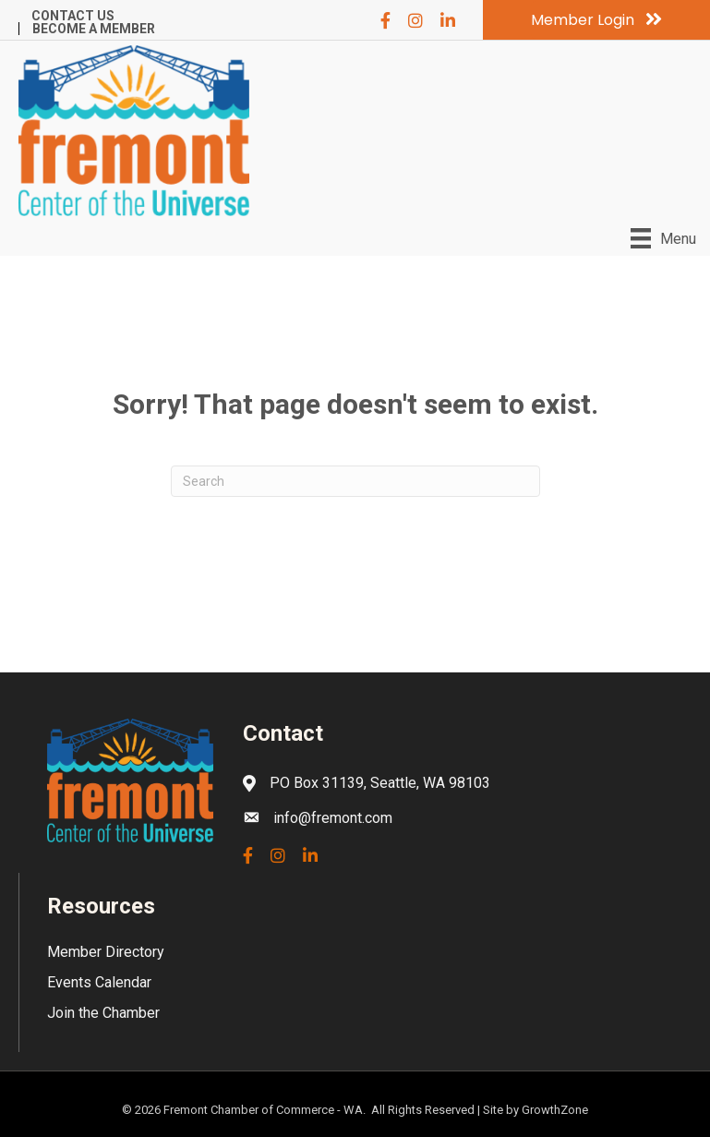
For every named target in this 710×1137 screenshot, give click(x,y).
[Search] (355, 481)
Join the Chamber (103, 1013)
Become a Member (93, 28)
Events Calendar (99, 982)
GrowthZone (555, 1110)
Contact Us (72, 15)
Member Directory (105, 952)
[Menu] (663, 238)
